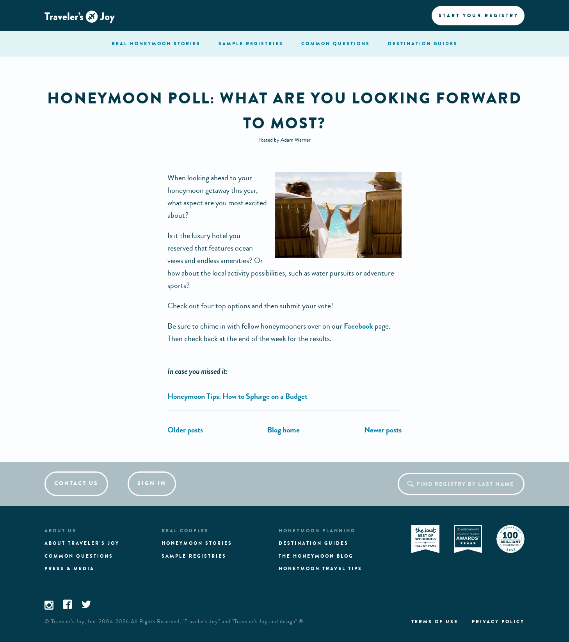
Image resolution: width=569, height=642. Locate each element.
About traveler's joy (81, 543)
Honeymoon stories (197, 543)
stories (156, 43)
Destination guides (314, 543)
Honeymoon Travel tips (320, 568)
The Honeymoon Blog (316, 556)
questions (335, 43)
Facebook (358, 326)
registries (251, 43)
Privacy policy (498, 621)
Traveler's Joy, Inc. (74, 622)
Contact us (76, 483)
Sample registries (194, 556)
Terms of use (434, 621)
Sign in (151, 483)
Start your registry (479, 15)
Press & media (69, 568)
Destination (423, 43)
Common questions (78, 556)
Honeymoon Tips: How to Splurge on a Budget (237, 396)
